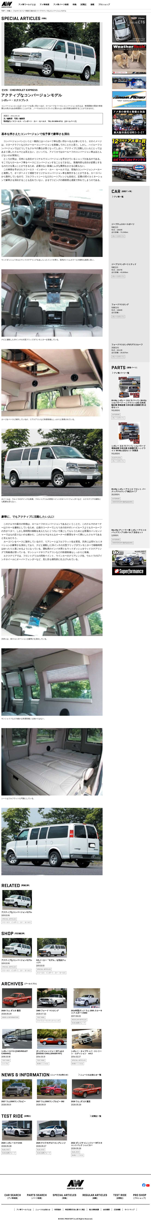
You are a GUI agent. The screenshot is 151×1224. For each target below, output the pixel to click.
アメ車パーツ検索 (61, 4)
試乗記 (83, 4)
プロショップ (104, 4)
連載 (92, 4)
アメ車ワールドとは (27, 4)
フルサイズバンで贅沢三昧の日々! (25, 11)
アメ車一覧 (117, 197)
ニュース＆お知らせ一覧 (89, 1074)
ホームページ (70, 121)
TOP (3, 11)
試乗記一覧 (95, 1116)
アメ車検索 (44, 4)
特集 (75, 4)
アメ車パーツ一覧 (120, 373)
